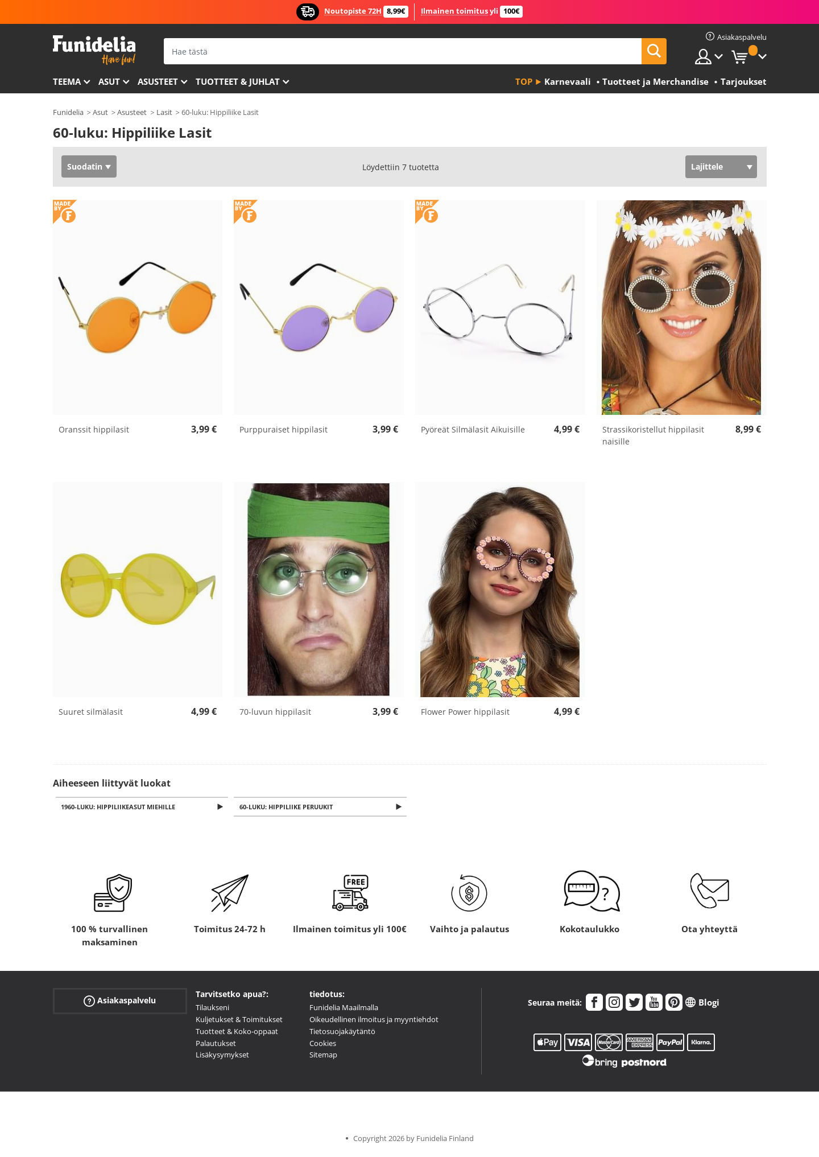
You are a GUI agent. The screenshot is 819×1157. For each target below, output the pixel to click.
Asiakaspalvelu (120, 1002)
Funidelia (68, 112)
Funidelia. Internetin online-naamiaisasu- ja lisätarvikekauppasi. (94, 50)
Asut (109, 81)
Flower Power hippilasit (465, 711)
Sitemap (323, 1056)
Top (523, 81)
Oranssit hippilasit (94, 429)
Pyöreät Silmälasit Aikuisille (473, 429)
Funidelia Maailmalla (343, 1008)
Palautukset (216, 1044)
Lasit (164, 112)
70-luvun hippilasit (275, 711)
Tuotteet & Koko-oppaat (237, 1032)
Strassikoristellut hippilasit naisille (653, 435)
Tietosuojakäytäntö (342, 1032)
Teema (67, 81)
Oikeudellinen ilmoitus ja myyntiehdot (374, 1020)
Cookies (322, 1044)
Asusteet (158, 81)
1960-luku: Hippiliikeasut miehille (120, 807)
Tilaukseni (212, 1008)
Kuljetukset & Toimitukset (239, 1020)
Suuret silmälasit (91, 711)
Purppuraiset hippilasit (283, 429)
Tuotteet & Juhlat (238, 81)
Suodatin (84, 166)
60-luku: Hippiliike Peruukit (287, 807)
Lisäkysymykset (222, 1056)
